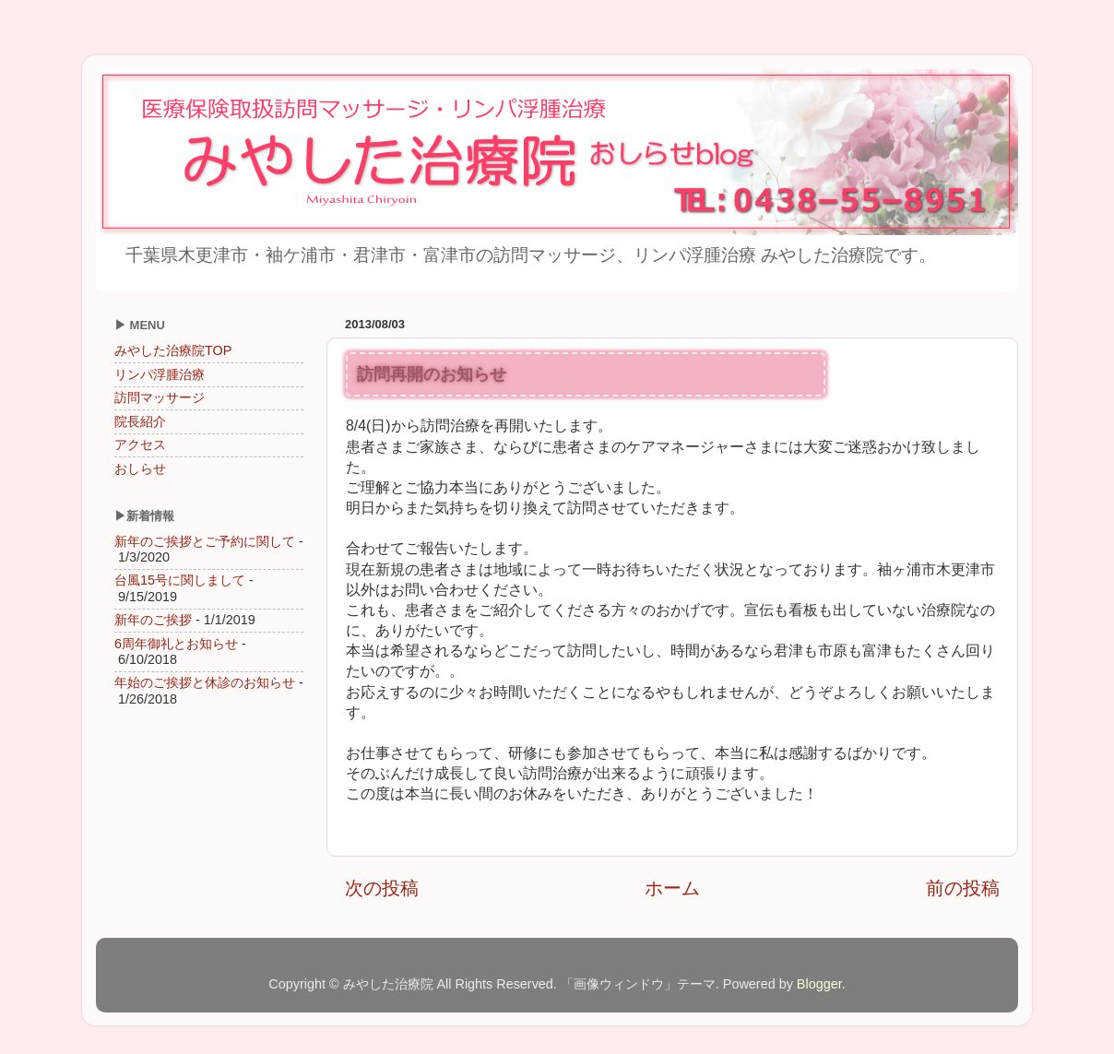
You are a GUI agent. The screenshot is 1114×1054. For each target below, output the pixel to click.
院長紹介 (140, 421)
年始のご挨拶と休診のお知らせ (204, 682)
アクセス (140, 444)
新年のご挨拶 (153, 619)
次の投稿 (382, 888)
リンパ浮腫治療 (159, 374)
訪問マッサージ (159, 397)
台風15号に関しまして (179, 580)
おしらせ (140, 468)
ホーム (672, 888)
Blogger (819, 984)
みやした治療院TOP (172, 350)
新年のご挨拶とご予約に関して (204, 541)
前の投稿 (963, 888)
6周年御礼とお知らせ (176, 643)
